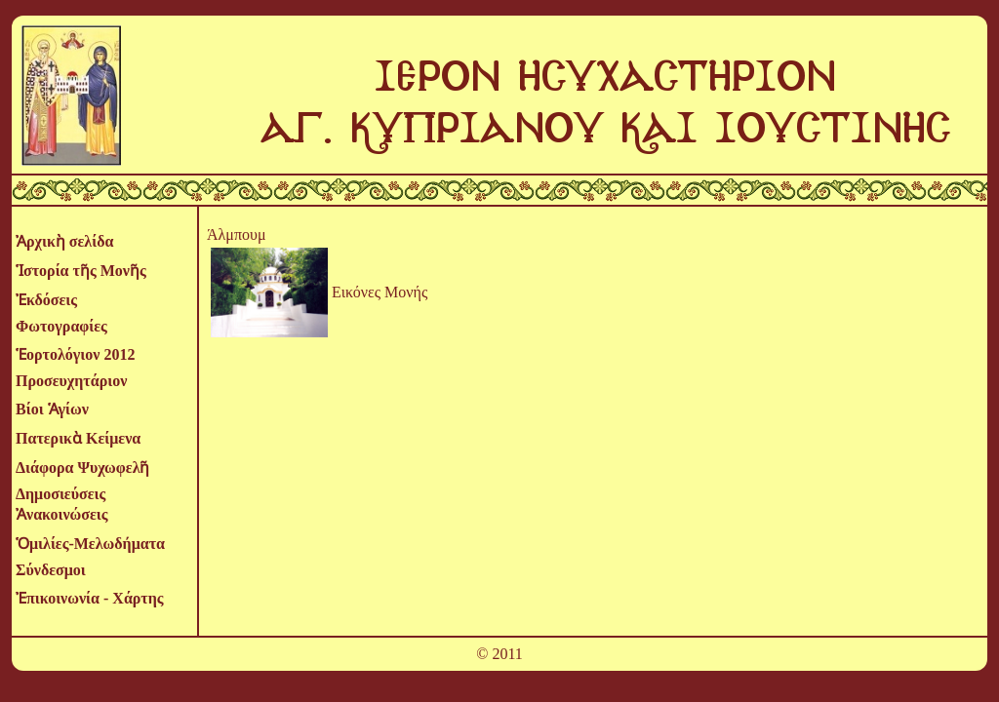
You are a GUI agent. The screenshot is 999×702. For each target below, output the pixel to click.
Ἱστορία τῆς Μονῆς (81, 270)
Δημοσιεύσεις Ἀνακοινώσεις (62, 504)
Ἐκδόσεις (46, 300)
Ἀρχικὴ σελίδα (64, 241)
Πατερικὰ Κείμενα (78, 438)
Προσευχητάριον (71, 380)
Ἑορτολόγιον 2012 (75, 354)
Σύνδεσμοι (51, 570)
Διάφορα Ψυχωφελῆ (82, 467)
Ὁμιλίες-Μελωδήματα (90, 543)
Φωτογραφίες (61, 326)
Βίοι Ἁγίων (52, 409)
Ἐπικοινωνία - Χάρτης (90, 598)
